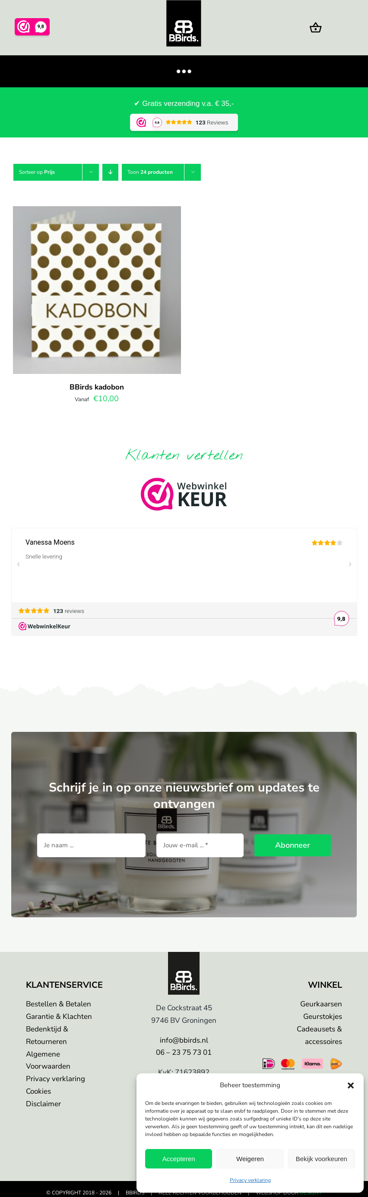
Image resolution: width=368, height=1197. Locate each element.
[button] (350, 1085)
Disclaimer (43, 1104)
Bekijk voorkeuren (321, 1158)
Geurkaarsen (321, 1004)
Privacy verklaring (250, 1180)
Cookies (38, 1091)
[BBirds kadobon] (97, 212)
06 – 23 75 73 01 (184, 1052)
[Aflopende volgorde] (110, 172)
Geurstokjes (322, 1016)
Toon (150, 172)
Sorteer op (37, 172)
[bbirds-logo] (184, 956)
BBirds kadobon (97, 387)
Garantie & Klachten (59, 1016)
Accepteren (178, 1158)
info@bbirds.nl (184, 1040)
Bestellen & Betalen (58, 1004)
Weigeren (250, 1158)
